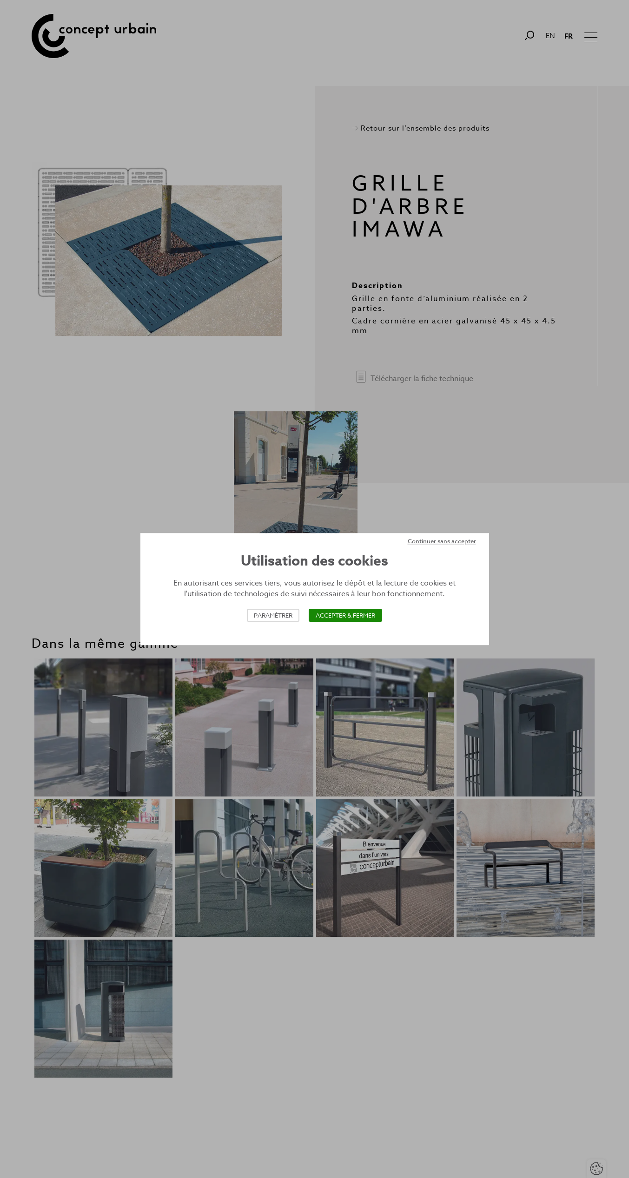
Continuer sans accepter (442, 541)
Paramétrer (273, 615)
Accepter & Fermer (345, 615)
